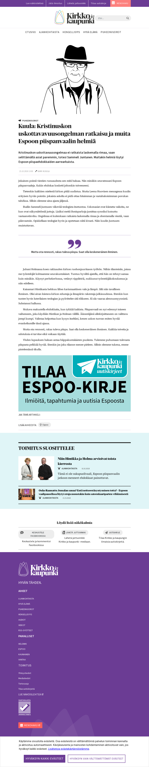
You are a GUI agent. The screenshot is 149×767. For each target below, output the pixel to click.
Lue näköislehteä (34, 3)
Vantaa (22, 659)
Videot (21, 625)
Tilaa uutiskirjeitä (26, 688)
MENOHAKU (122, 3)
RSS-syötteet (25, 630)
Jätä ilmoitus (55, 3)
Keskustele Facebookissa (38, 534)
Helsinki (22, 643)
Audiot (22, 619)
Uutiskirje (114, 532)
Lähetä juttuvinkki (76, 3)
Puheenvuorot (26, 609)
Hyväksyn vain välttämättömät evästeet (96, 758)
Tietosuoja (23, 683)
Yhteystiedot (24, 673)
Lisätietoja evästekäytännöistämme (68, 748)
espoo (45, 424)
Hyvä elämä (24, 603)
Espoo (21, 649)
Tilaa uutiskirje (98, 3)
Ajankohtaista (26, 598)
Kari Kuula (44, 171)
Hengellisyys (25, 614)
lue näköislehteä (29, 694)
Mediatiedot (24, 678)
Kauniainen (24, 654)
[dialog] (74, 751)
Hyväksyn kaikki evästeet (45, 758)
